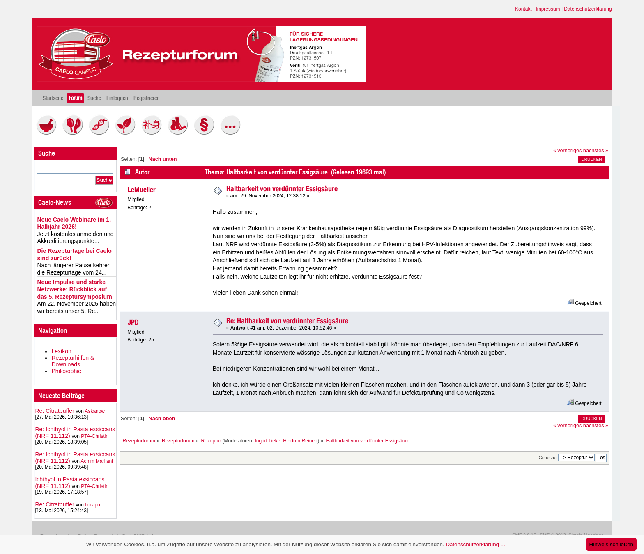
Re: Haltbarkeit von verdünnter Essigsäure (287, 320)
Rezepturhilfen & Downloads (72, 361)
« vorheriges (567, 150)
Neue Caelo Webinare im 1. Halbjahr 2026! (74, 223)
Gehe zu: (547, 457)
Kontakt (523, 9)
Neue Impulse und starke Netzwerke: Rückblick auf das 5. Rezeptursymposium (74, 289)
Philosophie (66, 371)
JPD (133, 322)
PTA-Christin (94, 436)
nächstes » (595, 150)
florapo (92, 505)
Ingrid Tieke (267, 441)
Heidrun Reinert (300, 441)
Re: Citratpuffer (54, 410)
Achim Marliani (97, 461)
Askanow (95, 411)
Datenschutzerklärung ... (475, 544)
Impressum (548, 9)
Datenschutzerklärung (588, 9)
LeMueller (142, 189)
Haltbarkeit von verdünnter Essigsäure (282, 188)
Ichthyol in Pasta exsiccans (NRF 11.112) (69, 482)
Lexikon (61, 351)
